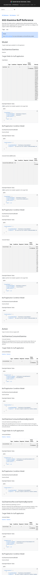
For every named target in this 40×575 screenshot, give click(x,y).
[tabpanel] (20, 116)
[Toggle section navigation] (14, 9)
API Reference (5, 15)
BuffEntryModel (8, 36)
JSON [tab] (4, 108)
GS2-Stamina (13, 15)
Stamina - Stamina (6, 354)
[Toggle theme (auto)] (35, 5)
